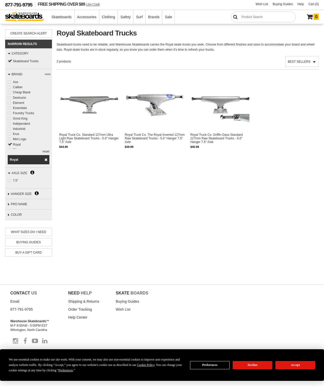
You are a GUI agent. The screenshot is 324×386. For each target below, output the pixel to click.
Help (301, 4)
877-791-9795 (18, 4)
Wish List (262, 4)
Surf (139, 17)
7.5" (15, 180)
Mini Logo (19, 138)
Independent (21, 123)
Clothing (108, 17)
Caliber (18, 87)
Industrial (19, 128)
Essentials (20, 108)
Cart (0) (313, 4)
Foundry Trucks (23, 113)
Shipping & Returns (83, 301)
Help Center (77, 317)
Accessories (87, 17)
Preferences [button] (65, 370)
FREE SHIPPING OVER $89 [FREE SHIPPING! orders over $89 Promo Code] (69, 4)
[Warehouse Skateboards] (27, 17)
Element (18, 102)
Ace (15, 82)
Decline (252, 365)
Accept (295, 365)
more (48, 74)
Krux (16, 133)
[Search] (263, 17)
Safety (126, 17)
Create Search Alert (28, 33)
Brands (154, 17)
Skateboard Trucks (26, 61)
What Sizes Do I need (28, 232)
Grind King (20, 118)
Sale (168, 17)
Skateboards (62, 17)
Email (14, 301)
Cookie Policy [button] (146, 365)
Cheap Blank (22, 92)
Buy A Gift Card (28, 252)
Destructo (19, 97)
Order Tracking (80, 309)
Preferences (210, 365)
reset (45, 151)
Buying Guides (283, 4)
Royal (17, 144)
